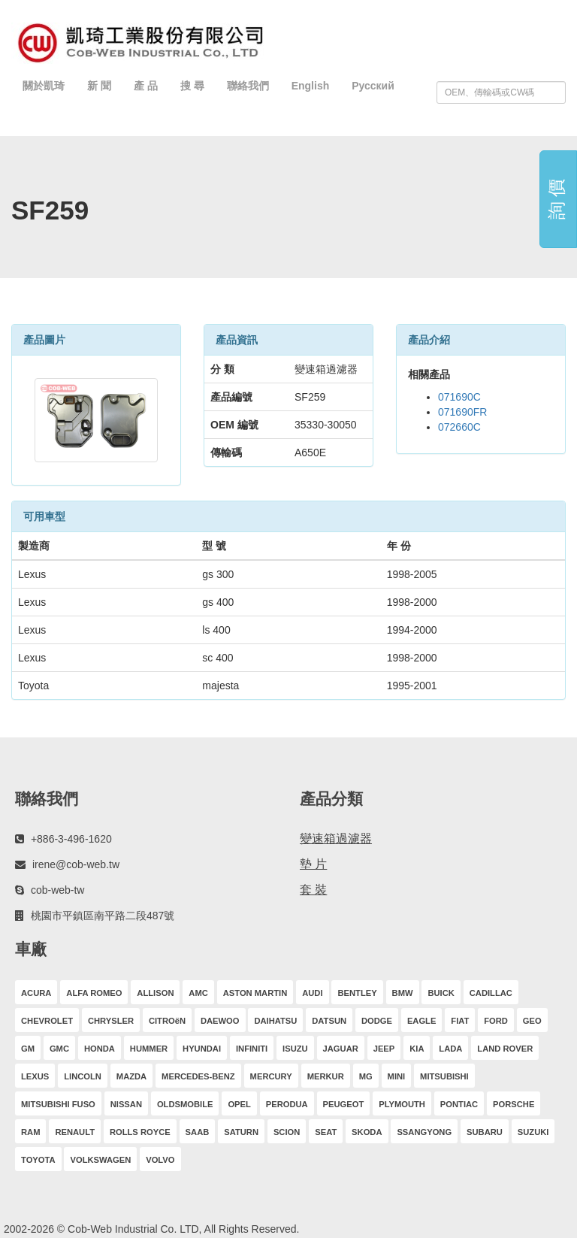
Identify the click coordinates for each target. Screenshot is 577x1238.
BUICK (440, 992)
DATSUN (329, 1020)
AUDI (312, 992)
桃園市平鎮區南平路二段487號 (102, 916)
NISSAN (126, 1104)
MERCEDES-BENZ (198, 1076)
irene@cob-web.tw (75, 864)
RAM (30, 1132)
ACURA (36, 992)
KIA (416, 1048)
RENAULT (75, 1132)
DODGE (376, 1020)
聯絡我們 (248, 86)
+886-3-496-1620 (71, 839)
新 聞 (99, 86)
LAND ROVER (505, 1048)
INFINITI (251, 1048)
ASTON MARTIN (255, 992)
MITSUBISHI (444, 1076)
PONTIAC (459, 1104)
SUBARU (485, 1132)
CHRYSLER (111, 1020)
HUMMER (149, 1048)
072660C (459, 427)
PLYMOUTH (402, 1104)
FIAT (460, 1020)
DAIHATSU (275, 1020)
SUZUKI (533, 1132)
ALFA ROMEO (94, 992)
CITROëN (167, 1020)
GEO (532, 1020)
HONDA (99, 1048)
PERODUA (287, 1104)
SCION (286, 1132)
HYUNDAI (202, 1048)
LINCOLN (82, 1076)
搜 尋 (192, 86)
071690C (459, 397)
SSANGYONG (424, 1132)
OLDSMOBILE (185, 1104)
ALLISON (155, 992)
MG (366, 1076)
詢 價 (556, 199)
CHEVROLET (47, 1020)
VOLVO (160, 1159)
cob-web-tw (58, 890)
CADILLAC (491, 992)
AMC (198, 992)
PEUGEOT (343, 1104)
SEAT (326, 1132)
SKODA (367, 1132)
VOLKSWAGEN (100, 1159)
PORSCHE (513, 1104)
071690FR (462, 412)
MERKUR (325, 1076)
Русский (373, 86)
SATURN (241, 1132)
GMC (59, 1048)
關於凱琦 (44, 86)
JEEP (384, 1048)
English (311, 86)
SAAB (198, 1132)
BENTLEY (356, 992)
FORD (496, 1020)
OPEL (239, 1104)
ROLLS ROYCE (140, 1132)
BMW (402, 992)
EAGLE (422, 1020)
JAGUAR (340, 1048)
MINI (397, 1076)
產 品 (146, 86)
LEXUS (35, 1076)
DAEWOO (220, 1020)
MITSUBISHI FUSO (58, 1104)
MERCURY (271, 1076)
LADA (450, 1048)
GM (28, 1048)
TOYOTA (38, 1159)
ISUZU (295, 1048)
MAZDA (131, 1076)
